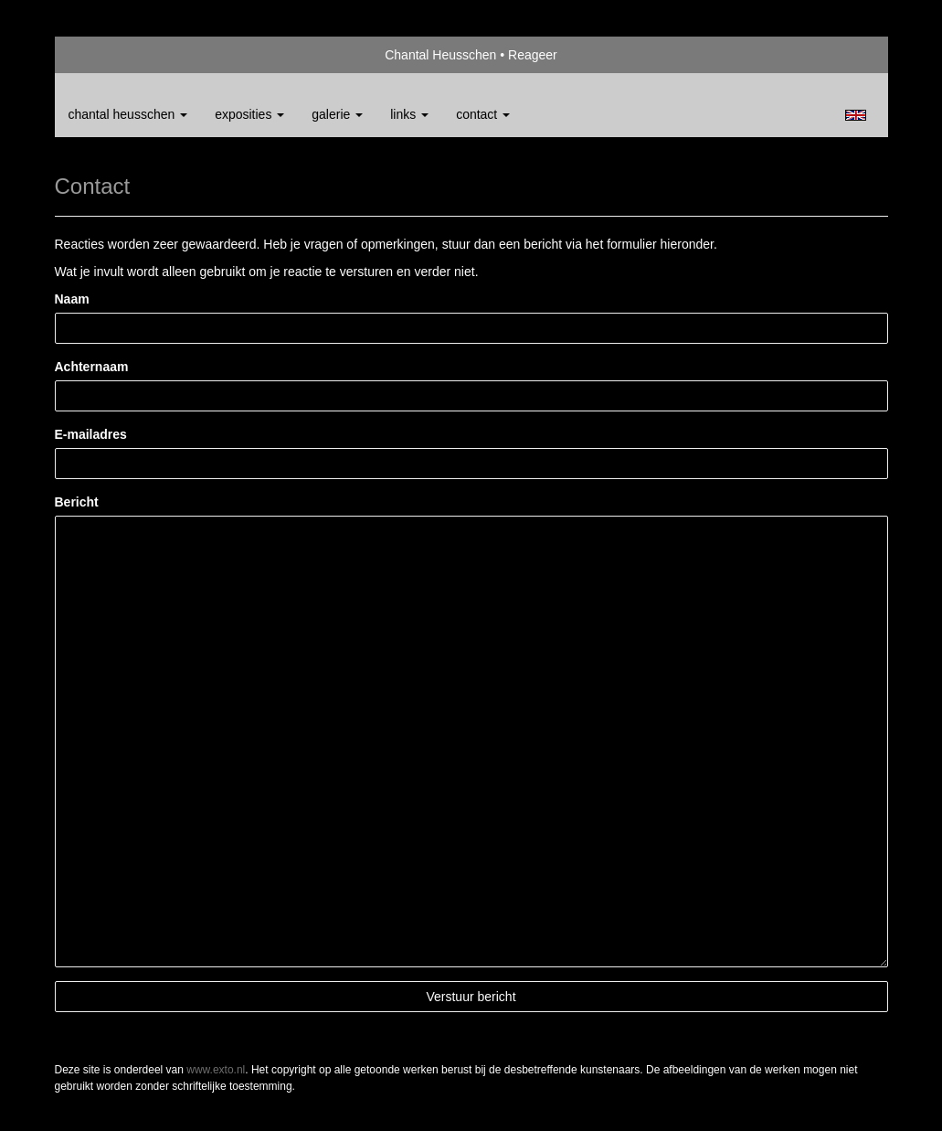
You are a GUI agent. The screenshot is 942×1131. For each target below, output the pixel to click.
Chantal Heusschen (440, 55)
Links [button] (409, 114)
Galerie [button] (337, 114)
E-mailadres (91, 434)
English (855, 115)
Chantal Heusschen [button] (128, 114)
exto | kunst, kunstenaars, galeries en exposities (106, 55)
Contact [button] (483, 114)
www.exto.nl (215, 1069)
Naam (72, 299)
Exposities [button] (249, 114)
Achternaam (92, 366)
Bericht (77, 502)
